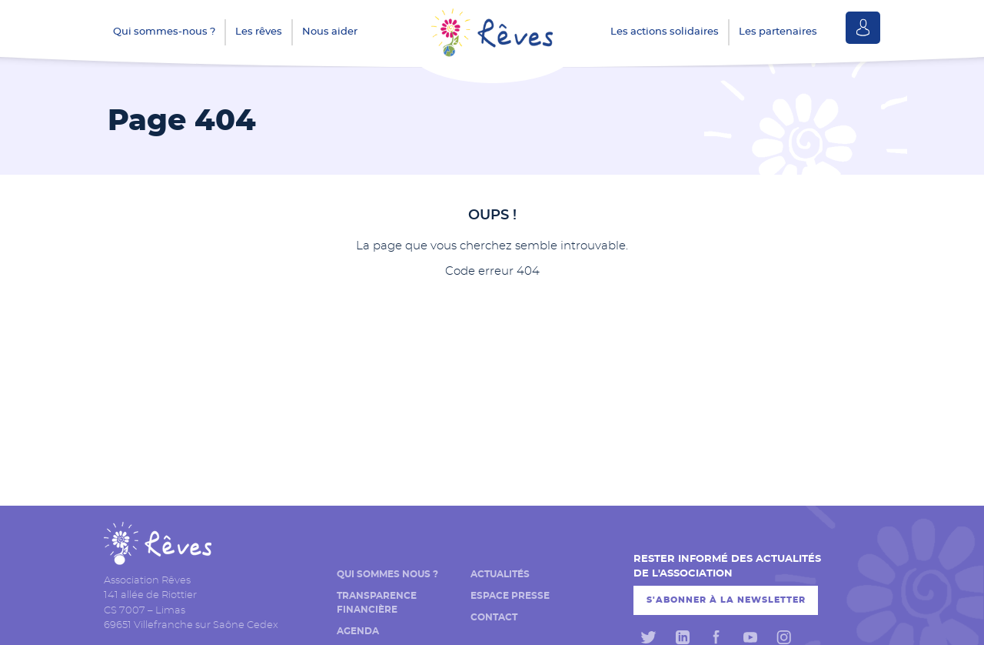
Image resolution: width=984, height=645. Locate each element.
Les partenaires (778, 32)
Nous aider (329, 32)
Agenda (358, 631)
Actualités (500, 574)
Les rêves (258, 32)
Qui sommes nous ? (387, 574)
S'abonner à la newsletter (726, 600)
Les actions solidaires (664, 32)
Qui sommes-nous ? (164, 32)
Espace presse (510, 595)
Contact (493, 617)
